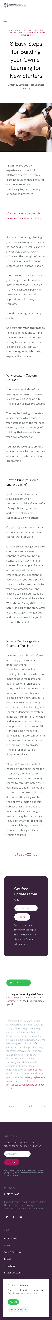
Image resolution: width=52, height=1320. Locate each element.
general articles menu (27, 997)
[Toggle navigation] (46, 5)
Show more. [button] (18, 1293)
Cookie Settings (18, 1309)
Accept (13, 1301)
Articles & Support (11, 1238)
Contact (7, 1245)
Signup (22, 917)
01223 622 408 (26, 854)
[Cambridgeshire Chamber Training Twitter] (6, 1216)
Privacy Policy (9, 1259)
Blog (43, 1106)
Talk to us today (35, 1069)
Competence (9, 1266)
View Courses (18, 982)
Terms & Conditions (12, 1252)
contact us (11, 1000)
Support (11, 1106)
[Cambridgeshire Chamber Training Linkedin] (20, 1216)
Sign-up (12, 1162)
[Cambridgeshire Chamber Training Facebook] (13, 1216)
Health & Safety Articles (14, 1273)
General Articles (17, 32)
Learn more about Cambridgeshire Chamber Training (25, 1084)
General (28, 1106)
